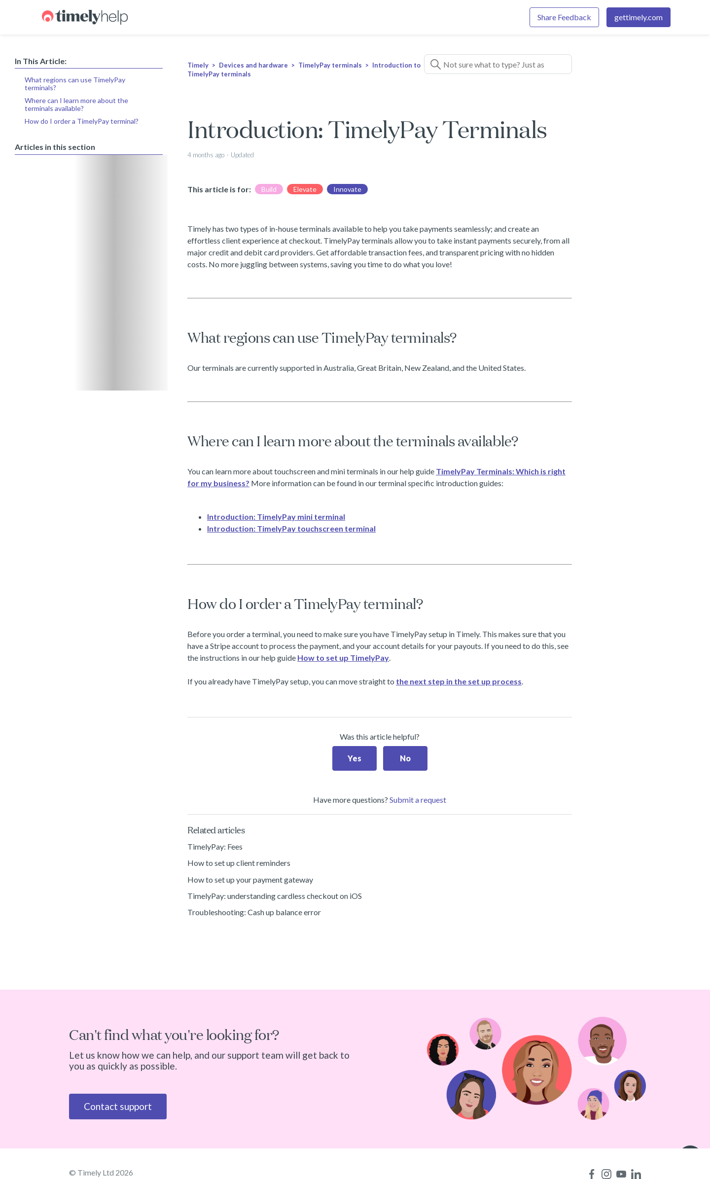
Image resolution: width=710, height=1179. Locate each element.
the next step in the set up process (459, 681)
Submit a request (418, 799)
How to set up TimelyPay (343, 657)
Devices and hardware (253, 65)
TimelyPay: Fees (215, 846)
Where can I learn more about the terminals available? (76, 104)
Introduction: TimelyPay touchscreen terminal (291, 528)
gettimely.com (638, 17)
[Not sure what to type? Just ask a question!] (498, 64)
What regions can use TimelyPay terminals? (75, 83)
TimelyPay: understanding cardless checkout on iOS (274, 895)
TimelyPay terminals (330, 65)
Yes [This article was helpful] (354, 758)
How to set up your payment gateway (250, 879)
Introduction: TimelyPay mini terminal (276, 516)
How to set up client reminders (238, 862)
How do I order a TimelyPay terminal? (82, 121)
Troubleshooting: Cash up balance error (254, 912)
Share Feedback (564, 17)
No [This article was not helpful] (405, 758)
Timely (198, 65)
